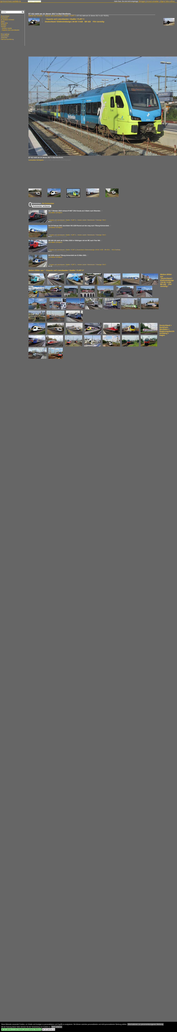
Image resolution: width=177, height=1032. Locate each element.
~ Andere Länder (6, 28)
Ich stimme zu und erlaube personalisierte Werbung (21, 1029)
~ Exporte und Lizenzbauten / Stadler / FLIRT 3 (64, 19)
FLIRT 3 (73, 16)
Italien (3, 21)
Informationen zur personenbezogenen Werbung (145, 1024)
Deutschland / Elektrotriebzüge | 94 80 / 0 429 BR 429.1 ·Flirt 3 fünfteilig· (99, 249)
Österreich (4, 23)
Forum (30, 1)
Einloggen (142, 1)
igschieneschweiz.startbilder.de (10, 1)
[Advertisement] (42, 39)
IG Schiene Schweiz (7, 20)
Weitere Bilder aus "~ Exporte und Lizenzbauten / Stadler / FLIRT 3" (56, 270)
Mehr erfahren (57, 1027)
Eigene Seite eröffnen (167, 1)
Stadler (66, 16)
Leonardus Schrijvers (36, 160)
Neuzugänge (5, 34)
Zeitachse (4, 37)
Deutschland (5, 16)
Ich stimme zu (48, 1029)
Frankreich (4, 18)
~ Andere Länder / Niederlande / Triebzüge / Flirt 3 (91, 220)
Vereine (3, 26)
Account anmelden (153, 1)
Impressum (37, 1)
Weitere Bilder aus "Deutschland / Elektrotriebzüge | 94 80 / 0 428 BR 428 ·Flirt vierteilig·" (167, 280)
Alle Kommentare (48, 203)
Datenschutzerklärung (7, 39)
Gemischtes (5, 36)
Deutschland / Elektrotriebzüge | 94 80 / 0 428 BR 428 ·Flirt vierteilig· (75, 22)
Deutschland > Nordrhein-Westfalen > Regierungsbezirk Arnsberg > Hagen (166, 330)
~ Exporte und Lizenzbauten (53, 16)
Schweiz (3, 25)
